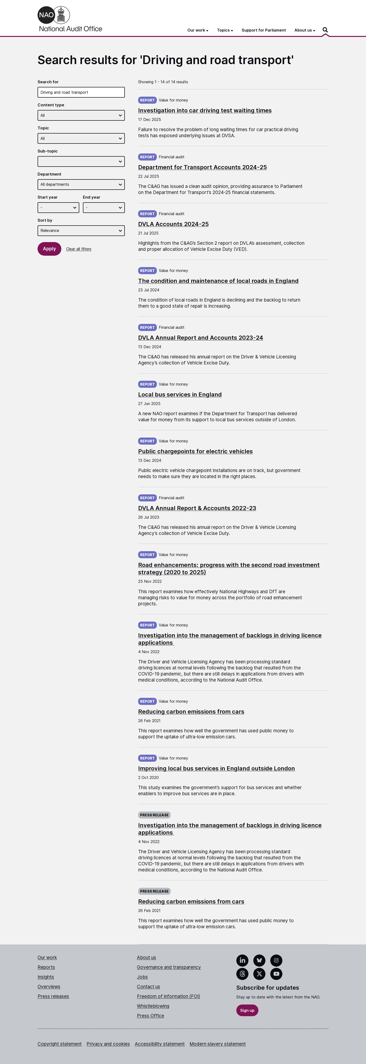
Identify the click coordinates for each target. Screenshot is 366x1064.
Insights (46, 977)
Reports (46, 967)
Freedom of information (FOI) (168, 996)
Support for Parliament (264, 30)
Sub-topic (48, 151)
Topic (43, 128)
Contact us (148, 986)
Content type (51, 104)
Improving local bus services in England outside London (216, 768)
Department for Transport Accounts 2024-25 (202, 167)
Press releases (53, 996)
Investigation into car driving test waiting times (205, 110)
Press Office (150, 1016)
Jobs (142, 977)
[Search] (325, 30)
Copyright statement (60, 1044)
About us (146, 957)
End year (91, 197)
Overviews (49, 986)
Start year (48, 197)
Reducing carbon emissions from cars (191, 711)
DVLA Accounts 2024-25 (173, 224)
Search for (48, 81)
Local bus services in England (180, 394)
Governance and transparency (169, 967)
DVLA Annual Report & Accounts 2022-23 (197, 508)
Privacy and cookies (108, 1044)
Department (49, 174)
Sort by (45, 220)
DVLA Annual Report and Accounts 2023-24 (200, 337)
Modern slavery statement (218, 1044)
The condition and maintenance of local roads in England (218, 280)
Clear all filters (78, 248)
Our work (47, 957)
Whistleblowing (153, 1006)
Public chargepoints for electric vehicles (195, 451)
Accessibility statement (160, 1044)
